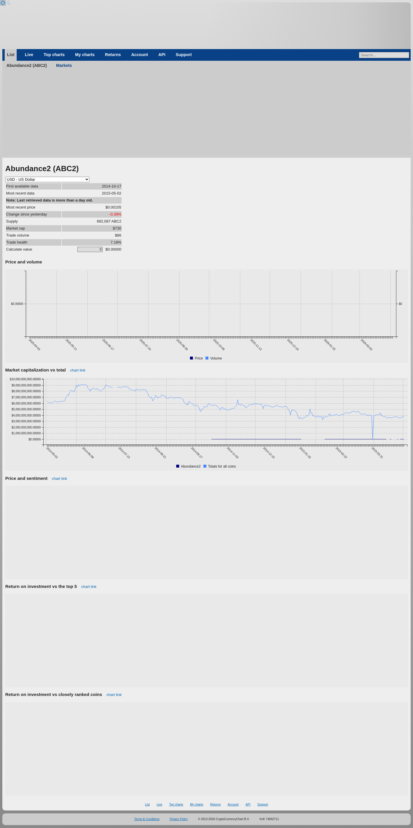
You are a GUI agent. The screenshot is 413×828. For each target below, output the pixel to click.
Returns (113, 54)
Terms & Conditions (147, 819)
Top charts (54, 54)
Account (139, 54)
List (10, 54)
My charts (85, 54)
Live (29, 54)
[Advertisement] (206, 114)
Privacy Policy (179, 819)
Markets (64, 65)
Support (184, 54)
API (161, 54)
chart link (77, 370)
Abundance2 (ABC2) (26, 65)
